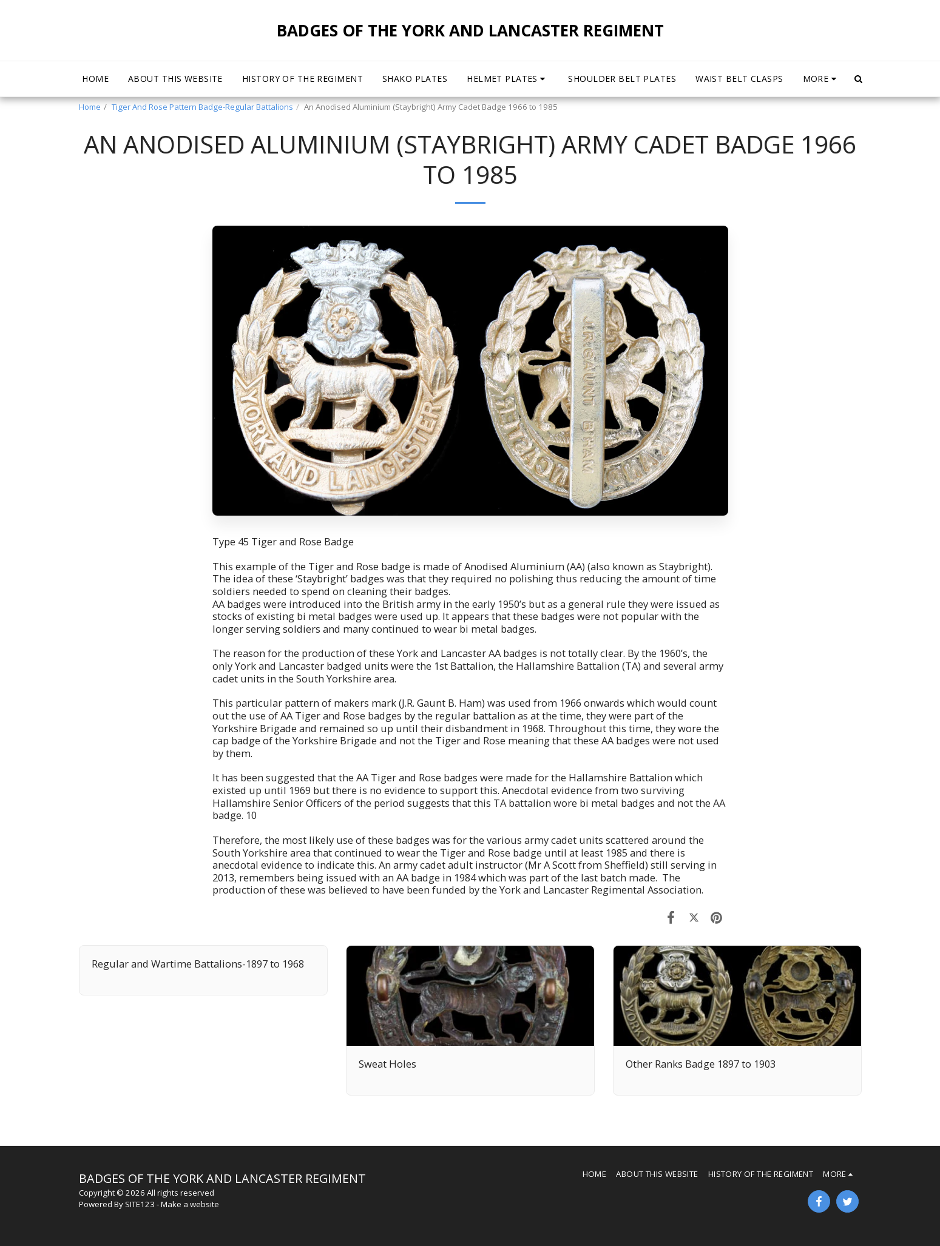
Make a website (190, 1204)
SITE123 (140, 1204)
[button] (508, 78)
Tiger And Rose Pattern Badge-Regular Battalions (202, 106)
